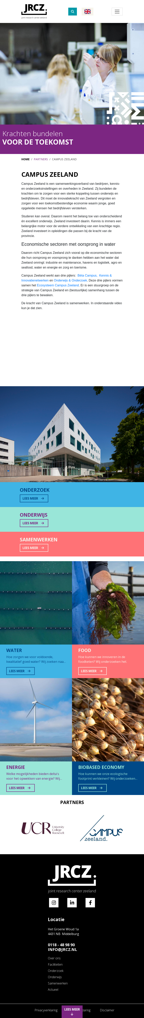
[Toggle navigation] (117, 11)
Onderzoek (55, 971)
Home (25, 159)
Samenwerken (58, 983)
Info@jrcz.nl (62, 949)
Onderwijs (55, 977)
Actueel (53, 989)
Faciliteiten (55, 964)
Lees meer (72, 1011)
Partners (41, 159)
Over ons (54, 958)
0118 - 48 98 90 (61, 944)
